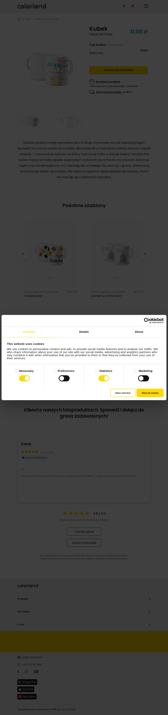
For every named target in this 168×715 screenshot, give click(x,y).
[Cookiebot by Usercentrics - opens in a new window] (147, 321)
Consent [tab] (29, 331)
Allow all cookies (150, 393)
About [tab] (139, 331)
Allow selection (123, 393)
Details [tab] (84, 331)
